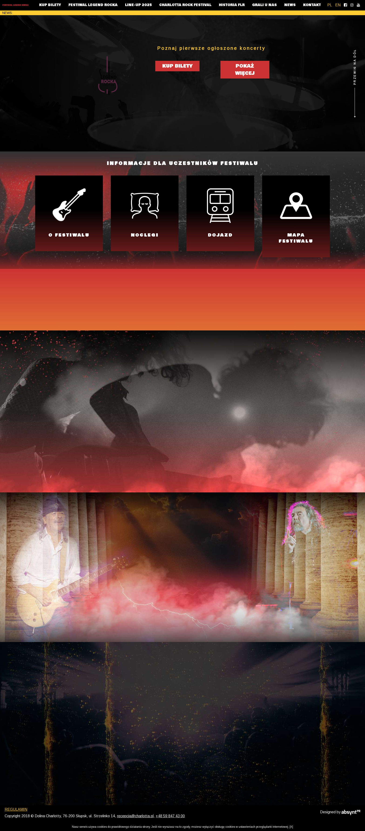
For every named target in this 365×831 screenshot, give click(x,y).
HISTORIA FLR (232, 5)
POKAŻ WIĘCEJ (244, 71)
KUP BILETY (50, 5)
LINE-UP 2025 (138, 5)
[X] (291, 826)
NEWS (290, 5)
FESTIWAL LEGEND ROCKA (93, 5)
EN (338, 5)
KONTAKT (312, 5)
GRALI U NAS (264, 5)
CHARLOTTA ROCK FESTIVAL (185, 5)
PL (329, 5)
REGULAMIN (16, 820)
